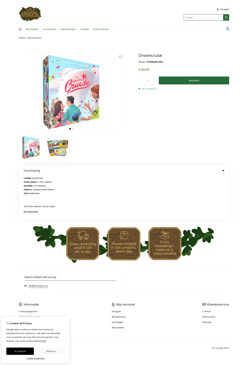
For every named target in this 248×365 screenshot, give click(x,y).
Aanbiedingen (68, 29)
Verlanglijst (117, 277)
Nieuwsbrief (118, 283)
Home (22, 37)
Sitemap (206, 277)
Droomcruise (34, 37)
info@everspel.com (38, 241)
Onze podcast (101, 29)
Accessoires (49, 29)
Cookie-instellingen (36, 358)
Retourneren (208, 272)
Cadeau (84, 29)
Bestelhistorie (119, 272)
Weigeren (51, 351)
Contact (206, 266)
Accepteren (20, 351)
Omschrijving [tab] (124, 170)
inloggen (223, 9)
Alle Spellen (32, 29)
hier (44, 341)
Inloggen (116, 266)
